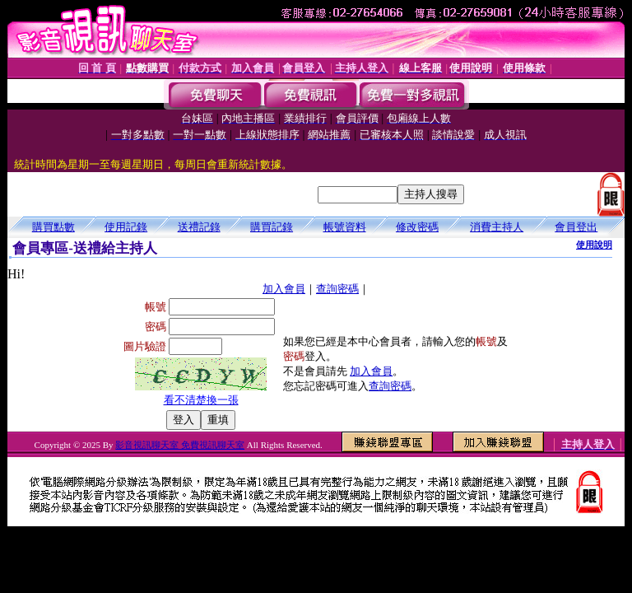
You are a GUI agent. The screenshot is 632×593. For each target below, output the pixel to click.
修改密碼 (417, 227)
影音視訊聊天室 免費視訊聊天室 (179, 445)
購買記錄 (271, 227)
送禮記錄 (199, 227)
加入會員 (284, 288)
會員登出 (576, 227)
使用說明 (594, 245)
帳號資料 (344, 227)
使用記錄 (126, 227)
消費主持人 (496, 227)
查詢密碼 (337, 288)
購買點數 (53, 227)
